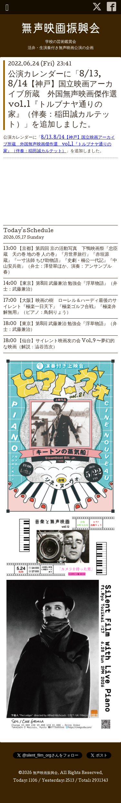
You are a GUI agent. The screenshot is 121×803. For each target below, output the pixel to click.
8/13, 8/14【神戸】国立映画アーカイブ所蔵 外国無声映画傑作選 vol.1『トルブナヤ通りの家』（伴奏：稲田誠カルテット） (59, 144)
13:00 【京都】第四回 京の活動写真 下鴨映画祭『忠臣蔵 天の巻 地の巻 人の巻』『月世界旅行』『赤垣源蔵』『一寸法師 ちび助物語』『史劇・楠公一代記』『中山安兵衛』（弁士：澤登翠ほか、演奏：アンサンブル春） (60, 260)
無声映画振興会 (45, 773)
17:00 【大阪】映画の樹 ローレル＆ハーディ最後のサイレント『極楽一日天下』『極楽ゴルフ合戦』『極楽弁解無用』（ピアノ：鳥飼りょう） (60, 306)
